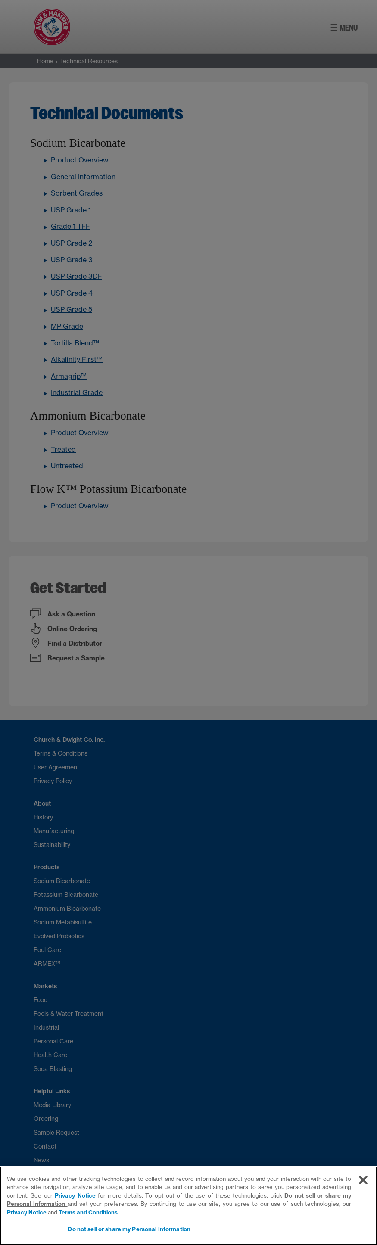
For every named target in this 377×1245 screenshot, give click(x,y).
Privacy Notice (75, 1195)
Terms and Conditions (88, 1212)
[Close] (363, 1179)
